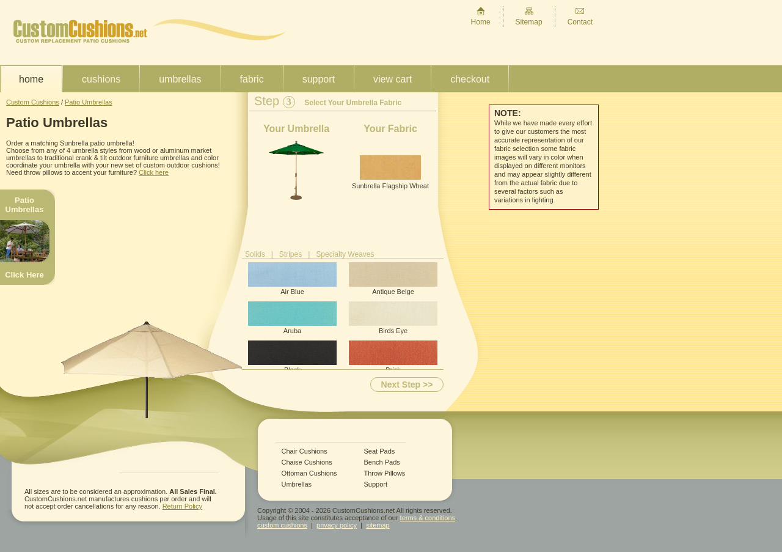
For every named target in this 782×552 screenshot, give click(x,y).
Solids (255, 254)
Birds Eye (393, 317)
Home (481, 16)
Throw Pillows (385, 473)
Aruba (292, 317)
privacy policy (336, 525)
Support (318, 79)
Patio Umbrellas (88, 102)
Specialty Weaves (345, 254)
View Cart (392, 79)
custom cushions (282, 525)
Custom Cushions (32, 102)
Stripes (290, 254)
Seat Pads (379, 451)
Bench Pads (382, 462)
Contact (580, 16)
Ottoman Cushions (309, 473)
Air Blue (292, 278)
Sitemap (529, 16)
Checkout (469, 79)
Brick (393, 357)
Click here (154, 172)
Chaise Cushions (307, 462)
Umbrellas (180, 79)
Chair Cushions (304, 451)
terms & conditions (427, 517)
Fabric (252, 79)
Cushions (101, 79)
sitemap (378, 525)
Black (292, 357)
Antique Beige (393, 278)
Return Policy (182, 506)
